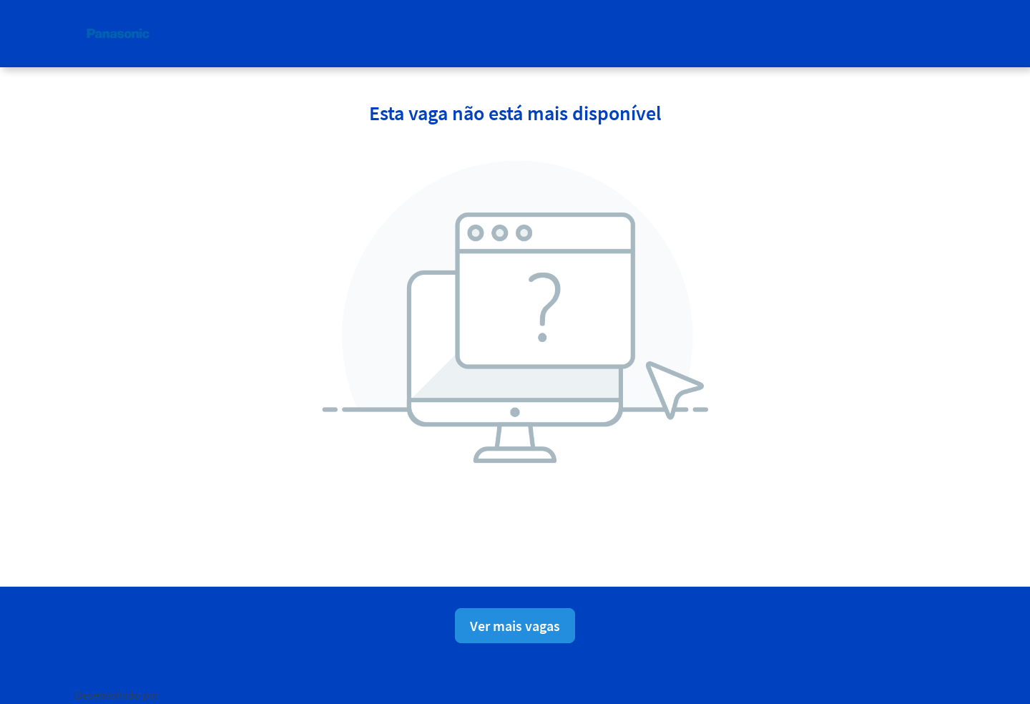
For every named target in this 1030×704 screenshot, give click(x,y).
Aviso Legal (464, 692)
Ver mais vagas (515, 626)
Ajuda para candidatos (679, 692)
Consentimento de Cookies (559, 692)
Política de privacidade (378, 692)
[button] (944, 33)
